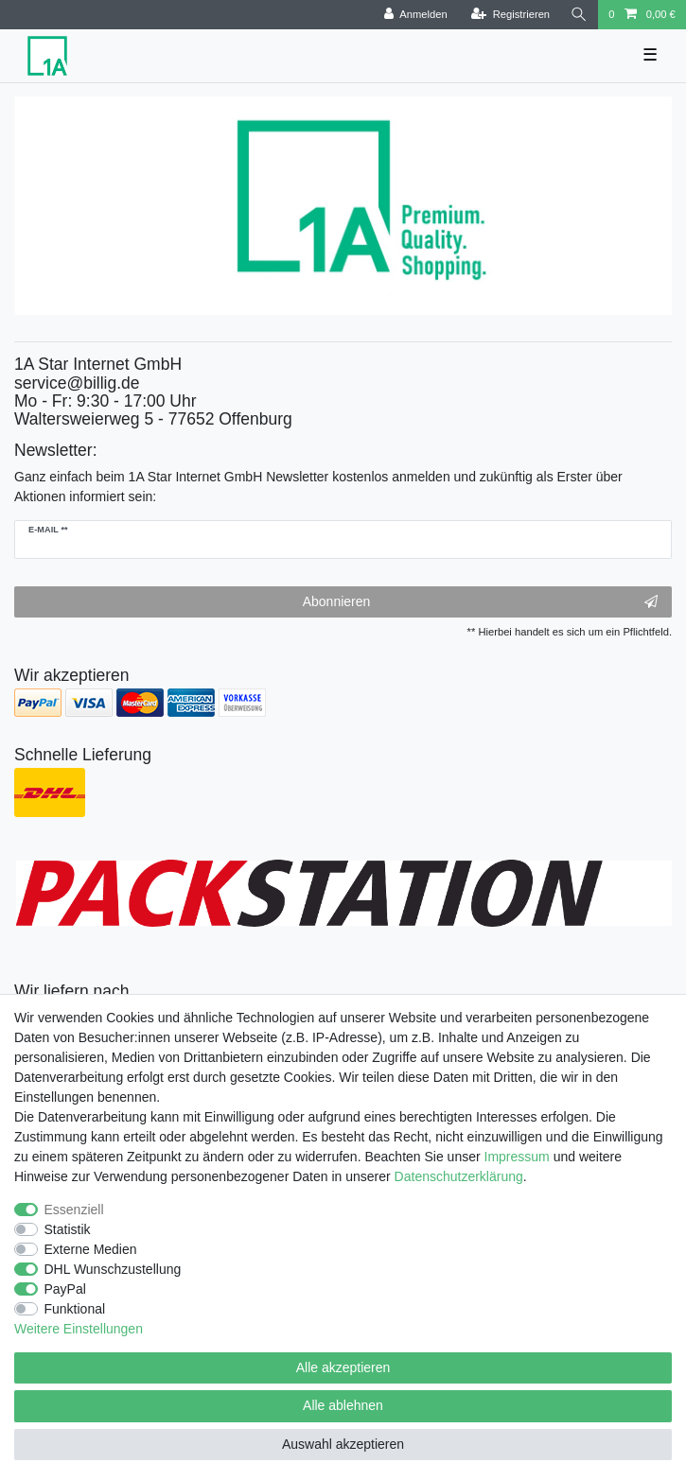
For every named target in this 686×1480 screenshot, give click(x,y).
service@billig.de (77, 383)
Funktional (75, 1308)
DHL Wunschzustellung (113, 1269)
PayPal (65, 1289)
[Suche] (579, 14)
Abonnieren (480, 602)
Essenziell (74, 1209)
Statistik (67, 1229)
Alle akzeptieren (343, 1367)
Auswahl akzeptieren (343, 1444)
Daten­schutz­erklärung (459, 1176)
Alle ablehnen (343, 1405)
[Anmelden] (416, 14)
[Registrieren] (510, 14)
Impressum (517, 1156)
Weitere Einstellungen (78, 1328)
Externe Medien (90, 1249)
